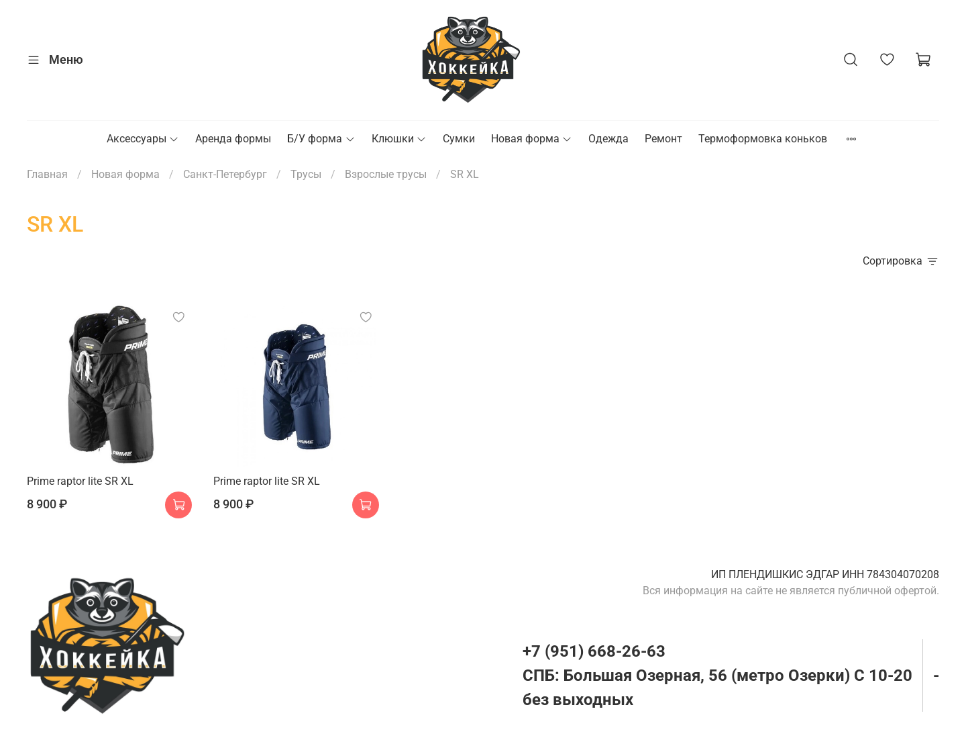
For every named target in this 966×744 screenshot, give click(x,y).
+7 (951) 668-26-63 (594, 651)
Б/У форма (321, 138)
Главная (47, 174)
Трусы (305, 174)
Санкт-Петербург (225, 174)
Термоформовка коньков (762, 138)
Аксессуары (143, 138)
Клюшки (399, 138)
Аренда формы (233, 138)
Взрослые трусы (386, 174)
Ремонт (663, 138)
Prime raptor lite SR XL (80, 481)
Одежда (608, 138)
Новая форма (531, 138)
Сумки (459, 138)
